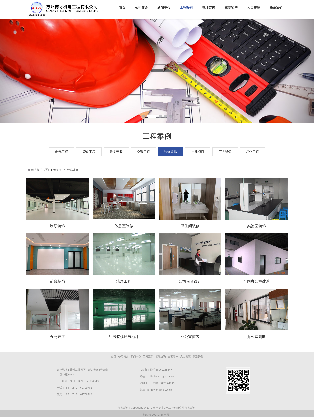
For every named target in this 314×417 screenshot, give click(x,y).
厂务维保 (225, 151)
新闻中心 (163, 7)
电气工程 (61, 151)
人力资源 (253, 7)
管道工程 (89, 151)
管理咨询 (208, 7)
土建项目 (197, 151)
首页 (122, 7)
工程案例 (186, 7)
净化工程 (252, 151)
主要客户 (231, 7)
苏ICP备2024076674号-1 (157, 412)
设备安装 (116, 151)
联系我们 (276, 7)
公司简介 (141, 7)
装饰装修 (170, 151)
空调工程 (143, 151)
